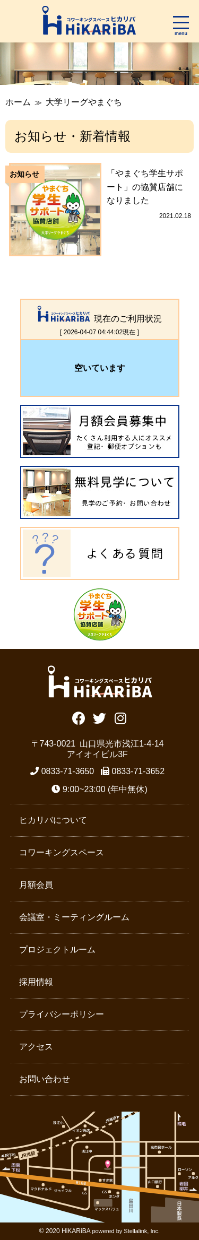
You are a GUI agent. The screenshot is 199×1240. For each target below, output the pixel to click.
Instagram (120, 717)
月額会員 (36, 884)
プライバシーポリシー (61, 1014)
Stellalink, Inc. (142, 1231)
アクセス (36, 1046)
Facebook (79, 717)
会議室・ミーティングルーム (74, 917)
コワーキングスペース (61, 852)
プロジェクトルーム (57, 949)
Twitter (99, 717)
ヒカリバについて (53, 820)
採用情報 (36, 981)
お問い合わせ (44, 1078)
